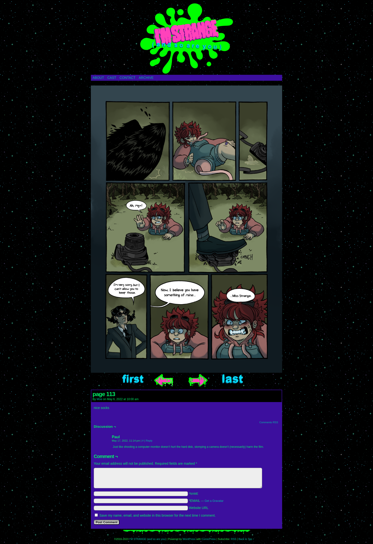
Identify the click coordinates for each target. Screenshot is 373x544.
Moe (99, 399)
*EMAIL (206, 501)
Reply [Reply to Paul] (149, 440)
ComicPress (209, 539)
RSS (233, 539)
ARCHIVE (146, 78)
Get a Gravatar (214, 501)
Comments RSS (268, 422)
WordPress (189, 539)
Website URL (198, 508)
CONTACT (128, 78)
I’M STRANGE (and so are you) (186, 38)
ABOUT (98, 78)
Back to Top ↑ (246, 539)
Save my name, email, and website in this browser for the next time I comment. (157, 515)
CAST (111, 78)
